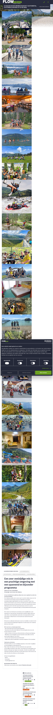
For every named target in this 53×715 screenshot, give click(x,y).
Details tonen (45, 368)
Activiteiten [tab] (7, 574)
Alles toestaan (43, 372)
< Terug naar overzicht (44, 6)
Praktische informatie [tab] (19, 574)
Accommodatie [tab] (24, 571)
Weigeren (9, 372)
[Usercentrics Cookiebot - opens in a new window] (45, 341)
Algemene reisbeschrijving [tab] (11, 571)
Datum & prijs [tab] (31, 574)
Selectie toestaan (26, 372)
